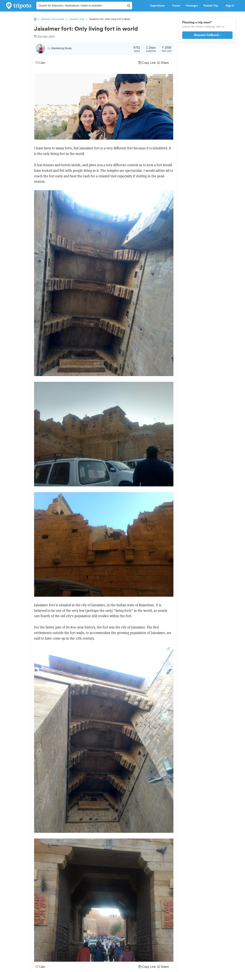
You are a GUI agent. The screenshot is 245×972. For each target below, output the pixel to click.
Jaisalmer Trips (76, 19)
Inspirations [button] (158, 5)
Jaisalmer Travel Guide (53, 19)
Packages (192, 5)
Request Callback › (207, 35)
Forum (176, 5)
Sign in (230, 5)
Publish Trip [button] (211, 5)
